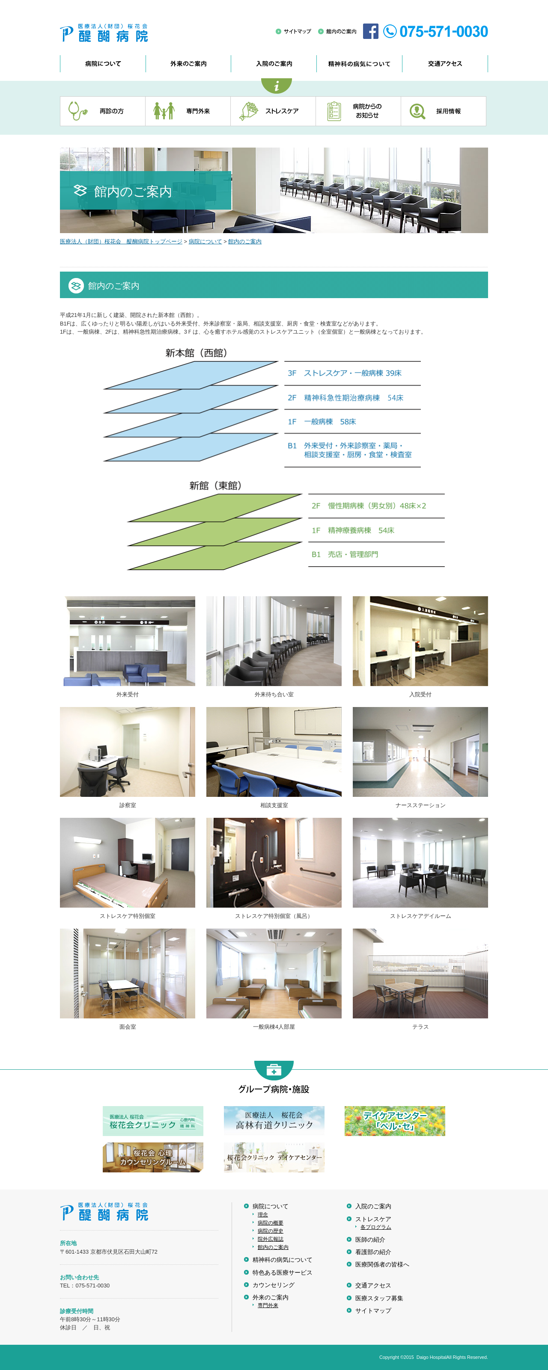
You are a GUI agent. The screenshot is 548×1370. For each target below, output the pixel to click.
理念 (263, 1214)
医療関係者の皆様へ (382, 1264)
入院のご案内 (373, 1206)
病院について (205, 241)
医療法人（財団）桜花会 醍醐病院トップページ (121, 241)
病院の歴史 (270, 1231)
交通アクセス (373, 1285)
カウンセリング (274, 1285)
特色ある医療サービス (283, 1272)
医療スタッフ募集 (379, 1298)
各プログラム (375, 1227)
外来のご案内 (271, 1297)
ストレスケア (373, 1219)
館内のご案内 (245, 241)
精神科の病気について (283, 1260)
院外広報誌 (270, 1239)
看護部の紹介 (373, 1252)
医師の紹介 (370, 1240)
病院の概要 (270, 1222)
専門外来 (268, 1305)
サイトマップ (373, 1311)
